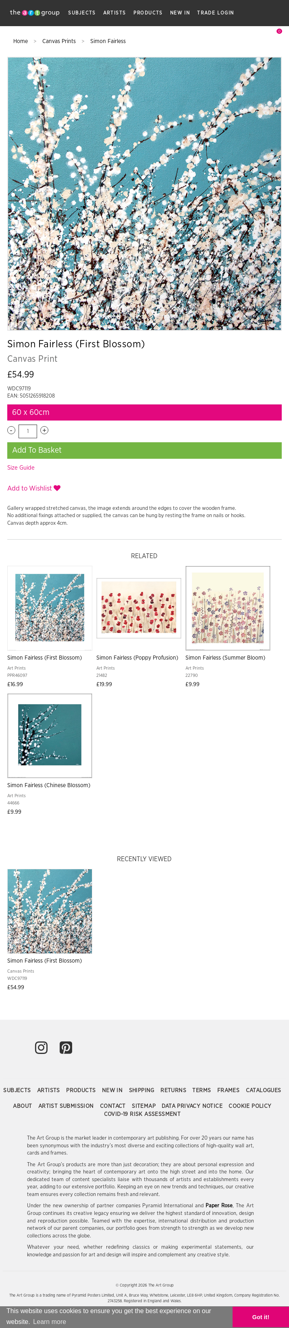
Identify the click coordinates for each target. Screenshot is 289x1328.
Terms (202, 1090)
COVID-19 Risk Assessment (142, 1114)
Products (148, 12)
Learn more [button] (49, 1321)
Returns (174, 1090)
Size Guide (21, 468)
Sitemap (144, 1106)
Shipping (142, 1090)
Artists (114, 12)
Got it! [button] (260, 1317)
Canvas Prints (59, 41)
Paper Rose (219, 1205)
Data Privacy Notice (193, 1106)
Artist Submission (67, 1106)
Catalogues (263, 1090)
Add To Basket (37, 450)
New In (180, 12)
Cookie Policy (250, 1106)
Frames (229, 1090)
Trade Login (215, 12)
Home (21, 41)
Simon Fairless (108, 41)
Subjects (82, 12)
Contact (113, 1106)
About (23, 1106)
